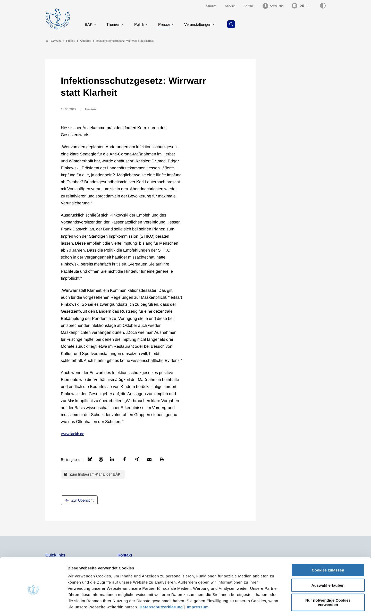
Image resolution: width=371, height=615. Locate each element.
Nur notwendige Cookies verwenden (328, 579)
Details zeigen (274, 605)
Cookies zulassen (328, 547)
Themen (114, 24)
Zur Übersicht (82, 500)
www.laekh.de (72, 434)
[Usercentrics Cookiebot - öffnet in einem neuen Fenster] (33, 605)
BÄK (89, 24)
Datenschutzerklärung (161, 584)
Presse (168, 24)
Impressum (198, 584)
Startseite (54, 41)
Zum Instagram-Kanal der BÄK (92, 474)
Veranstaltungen (203, 24)
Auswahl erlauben (327, 562)
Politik (142, 24)
